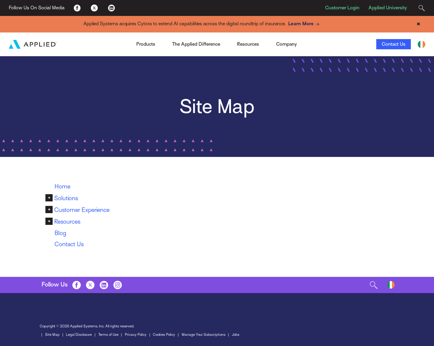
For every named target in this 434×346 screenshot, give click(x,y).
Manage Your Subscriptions (204, 334)
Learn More (304, 24)
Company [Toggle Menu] (286, 44)
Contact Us (393, 44)
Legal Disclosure (79, 334)
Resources (67, 221)
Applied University (387, 8)
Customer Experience (81, 210)
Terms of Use (108, 334)
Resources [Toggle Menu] (248, 44)
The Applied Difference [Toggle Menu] (196, 44)
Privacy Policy (135, 334)
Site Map (52, 334)
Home (62, 186)
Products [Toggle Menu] (145, 44)
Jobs (235, 334)
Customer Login (342, 8)
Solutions (66, 198)
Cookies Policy (164, 334)
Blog (60, 233)
